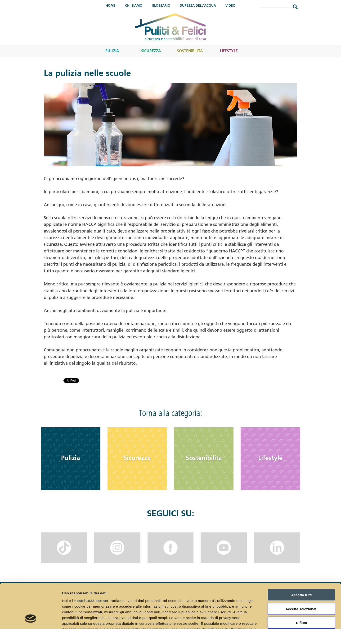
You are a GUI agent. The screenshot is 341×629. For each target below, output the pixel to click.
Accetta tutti (301, 556)
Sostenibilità (190, 51)
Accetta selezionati (301, 570)
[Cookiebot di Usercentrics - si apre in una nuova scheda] (30, 619)
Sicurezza (151, 51)
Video (230, 6)
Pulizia (112, 51)
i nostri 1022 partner (90, 561)
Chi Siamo (133, 6)
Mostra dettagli (249, 620)
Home (111, 6)
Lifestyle (229, 51)
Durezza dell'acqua (198, 6)
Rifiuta (301, 584)
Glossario (161, 6)
